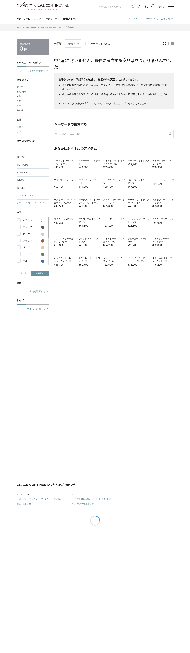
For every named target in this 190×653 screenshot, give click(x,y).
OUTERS (22, 172)
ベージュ (33, 247)
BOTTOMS (23, 164)
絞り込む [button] (40, 273)
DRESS (21, 157)
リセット (23, 273)
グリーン (33, 254)
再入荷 (20, 110)
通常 (19, 96)
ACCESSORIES (25, 195)
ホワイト (33, 220)
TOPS (20, 149)
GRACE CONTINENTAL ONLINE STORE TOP (39, 27)
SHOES (21, 188)
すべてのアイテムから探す (111, 7)
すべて (20, 131)
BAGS (20, 180)
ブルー (33, 261)
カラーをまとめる (100, 43)
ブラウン (33, 241)
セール (20, 105)
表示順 (58, 43)
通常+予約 (22, 91)
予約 (19, 101)
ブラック (33, 227)
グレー (33, 234)
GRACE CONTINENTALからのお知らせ (151, 18)
